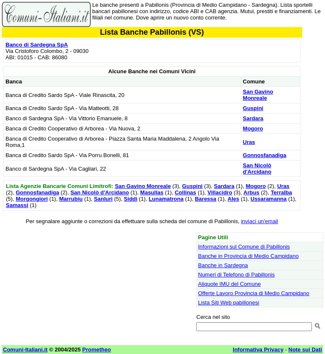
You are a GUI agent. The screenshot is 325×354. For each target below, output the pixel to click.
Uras (249, 142)
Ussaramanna (268, 199)
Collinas (185, 192)
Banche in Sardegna (223, 265)
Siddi (131, 199)
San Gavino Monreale (258, 94)
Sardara (253, 118)
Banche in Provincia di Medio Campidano (248, 256)
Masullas (151, 192)
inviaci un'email (259, 221)
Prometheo (96, 349)
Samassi (17, 205)
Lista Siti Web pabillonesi (228, 302)
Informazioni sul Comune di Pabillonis (244, 246)
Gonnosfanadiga (264, 155)
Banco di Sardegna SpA (37, 44)
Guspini (253, 108)
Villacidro (219, 192)
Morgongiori (32, 199)
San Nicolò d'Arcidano (257, 168)
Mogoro (253, 128)
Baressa (205, 199)
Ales (233, 199)
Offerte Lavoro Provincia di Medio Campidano (253, 293)
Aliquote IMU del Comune (229, 284)
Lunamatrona (166, 199)
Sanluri (103, 199)
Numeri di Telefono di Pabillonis (236, 274)
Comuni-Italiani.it (25, 349)
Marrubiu (71, 199)
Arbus (251, 192)
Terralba (281, 192)
